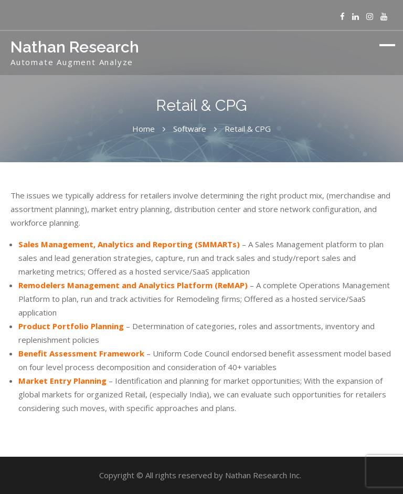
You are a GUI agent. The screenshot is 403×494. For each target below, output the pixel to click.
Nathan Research (74, 47)
